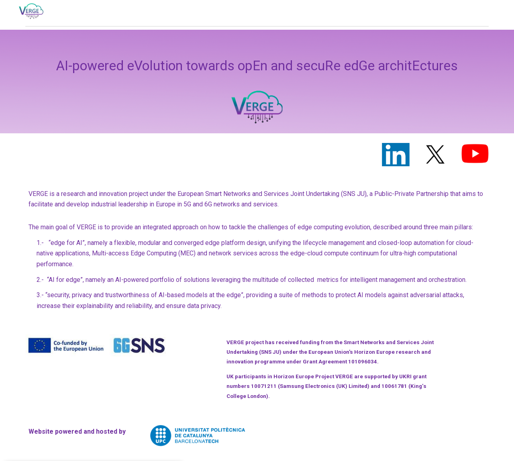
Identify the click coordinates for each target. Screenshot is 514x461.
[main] (257, 81)
